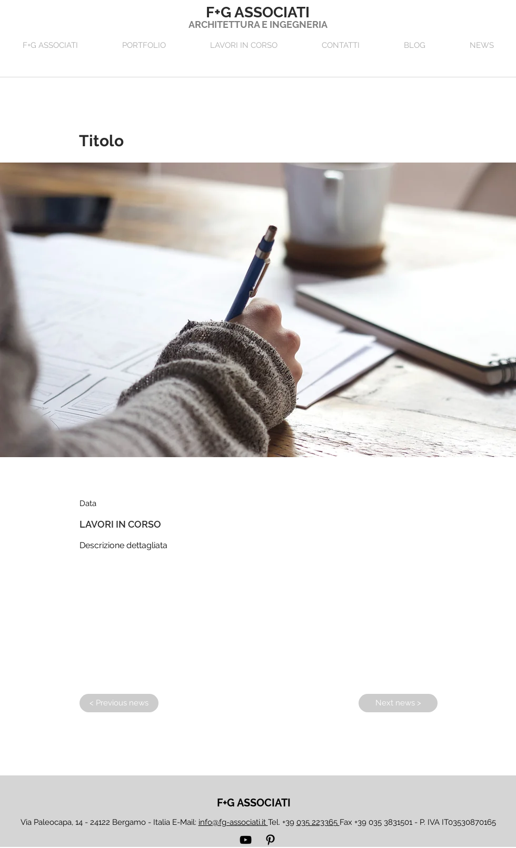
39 (312, 822)
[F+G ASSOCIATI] (254, 802)
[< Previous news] (119, 703)
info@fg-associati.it (233, 822)
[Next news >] (398, 703)
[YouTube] (246, 840)
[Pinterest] (270, 840)
